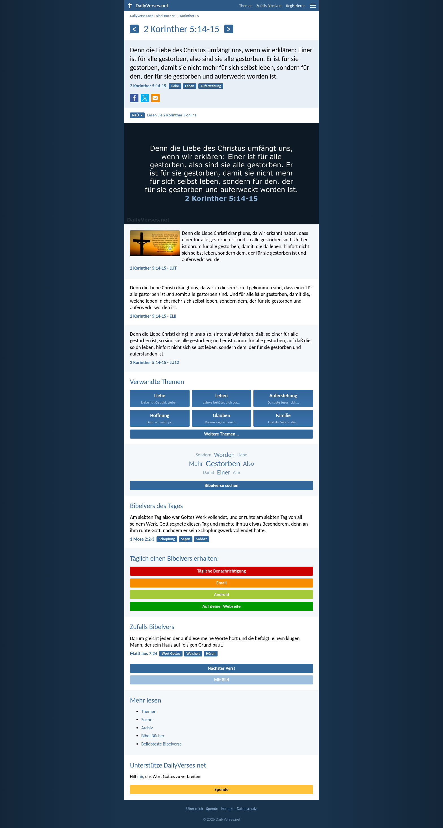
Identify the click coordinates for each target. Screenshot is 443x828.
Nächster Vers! (221, 668)
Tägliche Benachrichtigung (221, 571)
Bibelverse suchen (221, 485)
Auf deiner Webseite (221, 606)
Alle (236, 472)
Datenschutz (247, 808)
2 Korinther (185, 16)
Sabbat (201, 539)
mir (140, 776)
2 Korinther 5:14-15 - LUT (153, 268)
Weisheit (193, 653)
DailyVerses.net (141, 16)
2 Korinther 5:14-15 (148, 85)
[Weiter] (228, 29)
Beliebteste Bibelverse (161, 744)
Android (221, 594)
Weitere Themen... (221, 434)
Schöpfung (167, 539)
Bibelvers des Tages (156, 506)
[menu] (313, 8)
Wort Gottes (171, 653)
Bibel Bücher (165, 16)
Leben (189, 86)
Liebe (175, 86)
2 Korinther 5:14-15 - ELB (153, 316)
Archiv (147, 728)
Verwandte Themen (157, 382)
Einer (223, 472)
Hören (210, 653)
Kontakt (227, 808)
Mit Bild (221, 679)
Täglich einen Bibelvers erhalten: (174, 558)
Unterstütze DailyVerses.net (168, 765)
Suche (146, 719)
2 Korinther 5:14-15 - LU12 (154, 362)
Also (248, 463)
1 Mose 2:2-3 (142, 539)
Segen (185, 539)
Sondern (203, 455)
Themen (246, 5)
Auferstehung (210, 86)
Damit (208, 472)
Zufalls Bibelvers (269, 5)
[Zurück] (134, 29)
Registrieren (295, 5)
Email (221, 583)
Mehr (196, 463)
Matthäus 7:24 (143, 653)
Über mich (194, 808)
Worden (224, 455)
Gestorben (223, 464)
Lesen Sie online (172, 115)
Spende (221, 789)
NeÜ (137, 115)
